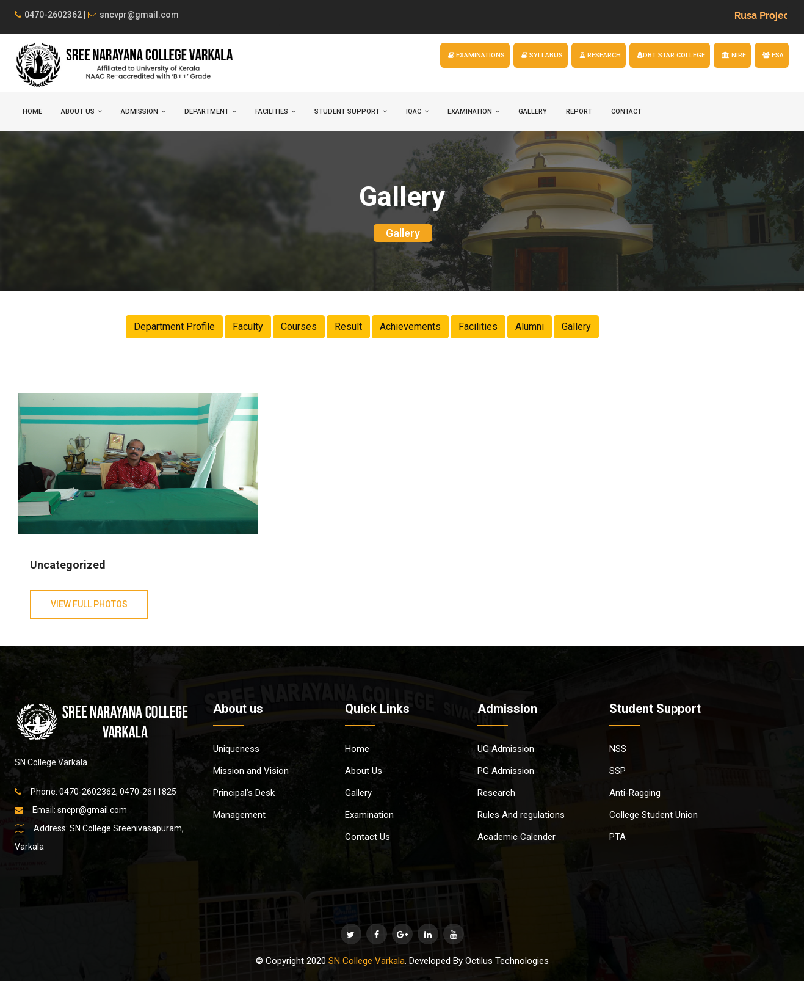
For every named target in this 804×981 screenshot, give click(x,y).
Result (348, 326)
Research (496, 792)
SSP (617, 770)
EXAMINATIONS (476, 55)
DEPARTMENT (210, 111)
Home (357, 748)
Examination (369, 814)
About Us (363, 770)
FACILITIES (275, 111)
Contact (626, 111)
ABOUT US (81, 111)
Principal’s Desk (244, 792)
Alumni (529, 326)
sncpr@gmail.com (92, 810)
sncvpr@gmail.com (133, 15)
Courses (299, 326)
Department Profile (174, 326)
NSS (617, 748)
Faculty (248, 326)
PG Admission (505, 770)
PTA (617, 836)
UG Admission (505, 748)
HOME (32, 111)
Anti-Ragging (635, 792)
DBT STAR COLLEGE (671, 55)
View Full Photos (89, 604)
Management (239, 814)
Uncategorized (68, 564)
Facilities (478, 326)
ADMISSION (143, 111)
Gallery (532, 111)
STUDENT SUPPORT (350, 111)
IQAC (417, 111)
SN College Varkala (366, 960)
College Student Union (653, 814)
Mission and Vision (251, 770)
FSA (773, 55)
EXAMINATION (473, 111)
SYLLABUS (542, 55)
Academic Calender (516, 836)
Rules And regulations (521, 814)
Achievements (410, 326)
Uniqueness (236, 748)
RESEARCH (600, 55)
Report (579, 111)
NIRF (734, 55)
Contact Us (367, 836)
